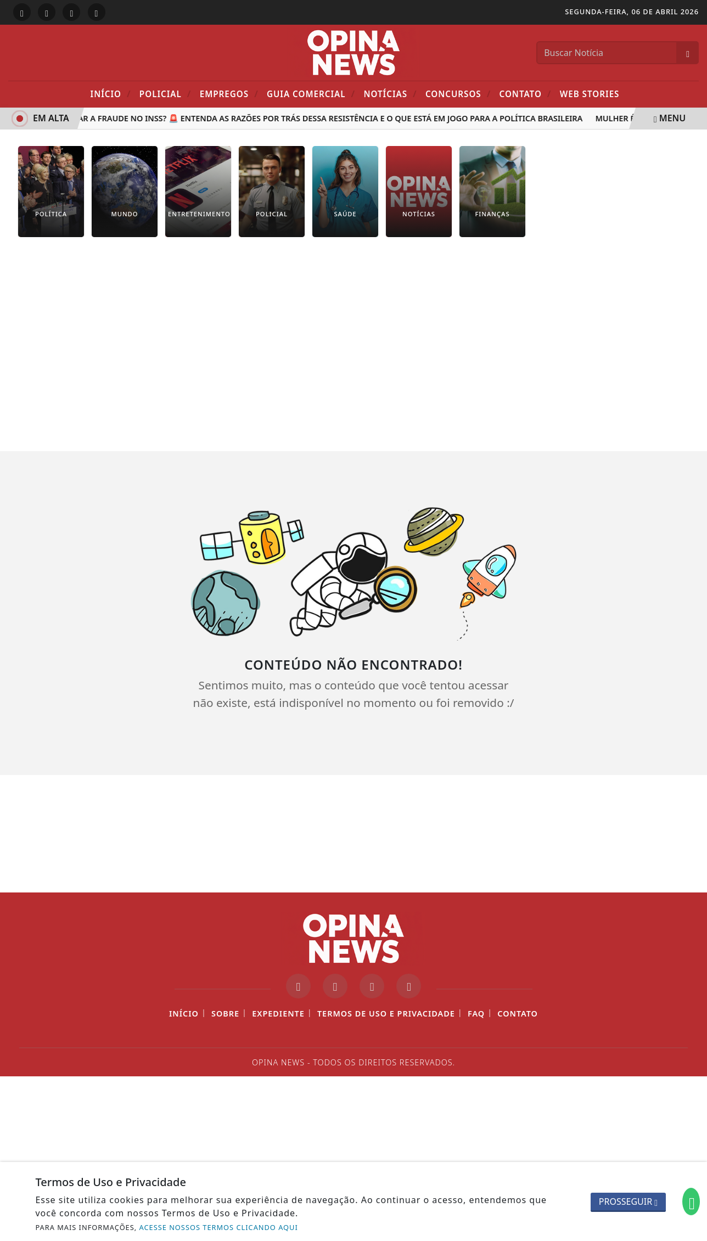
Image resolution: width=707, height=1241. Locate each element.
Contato (526, 93)
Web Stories (590, 93)
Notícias (390, 93)
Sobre (225, 1013)
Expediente (278, 1013)
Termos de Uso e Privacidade (386, 1013)
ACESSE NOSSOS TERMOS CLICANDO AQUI (218, 1227)
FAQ (476, 1013)
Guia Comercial (311, 93)
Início (111, 93)
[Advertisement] (353, 336)
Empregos (229, 93)
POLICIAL (165, 93)
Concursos (458, 93)
